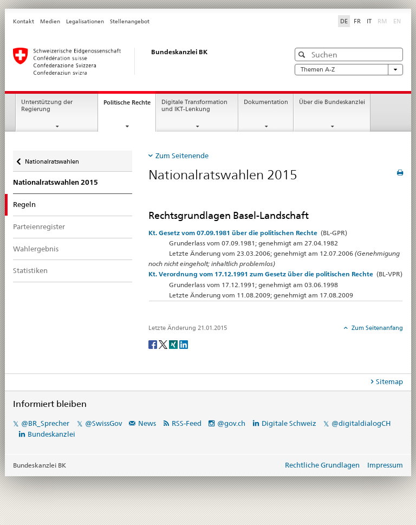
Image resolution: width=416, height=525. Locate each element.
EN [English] (397, 21)
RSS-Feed (187, 423)
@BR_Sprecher (45, 423)
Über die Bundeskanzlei (332, 102)
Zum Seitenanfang (376, 328)
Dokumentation (266, 102)
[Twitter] (164, 344)
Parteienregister (39, 226)
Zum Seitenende (182, 155)
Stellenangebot (130, 21)
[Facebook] (153, 344)
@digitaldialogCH (361, 423)
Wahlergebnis (35, 248)
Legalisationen (85, 21)
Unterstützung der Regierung (47, 106)
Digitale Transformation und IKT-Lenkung (194, 106)
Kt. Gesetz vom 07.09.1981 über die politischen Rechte (232, 233)
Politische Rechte (129, 105)
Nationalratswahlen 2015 (55, 182)
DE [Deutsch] (344, 21)
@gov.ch (231, 423)
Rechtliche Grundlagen (322, 465)
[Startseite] (140, 61)
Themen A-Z (349, 69)
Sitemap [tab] (389, 381)
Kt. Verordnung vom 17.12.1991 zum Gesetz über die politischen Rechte (260, 274)
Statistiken (30, 270)
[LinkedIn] (183, 344)
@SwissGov (103, 423)
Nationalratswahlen (52, 161)
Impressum (385, 465)
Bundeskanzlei (51, 434)
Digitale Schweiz (290, 423)
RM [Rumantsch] (382, 21)
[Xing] (174, 344)
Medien (50, 21)
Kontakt (23, 21)
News (147, 423)
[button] (303, 54)
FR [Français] (357, 21)
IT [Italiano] (369, 21)
